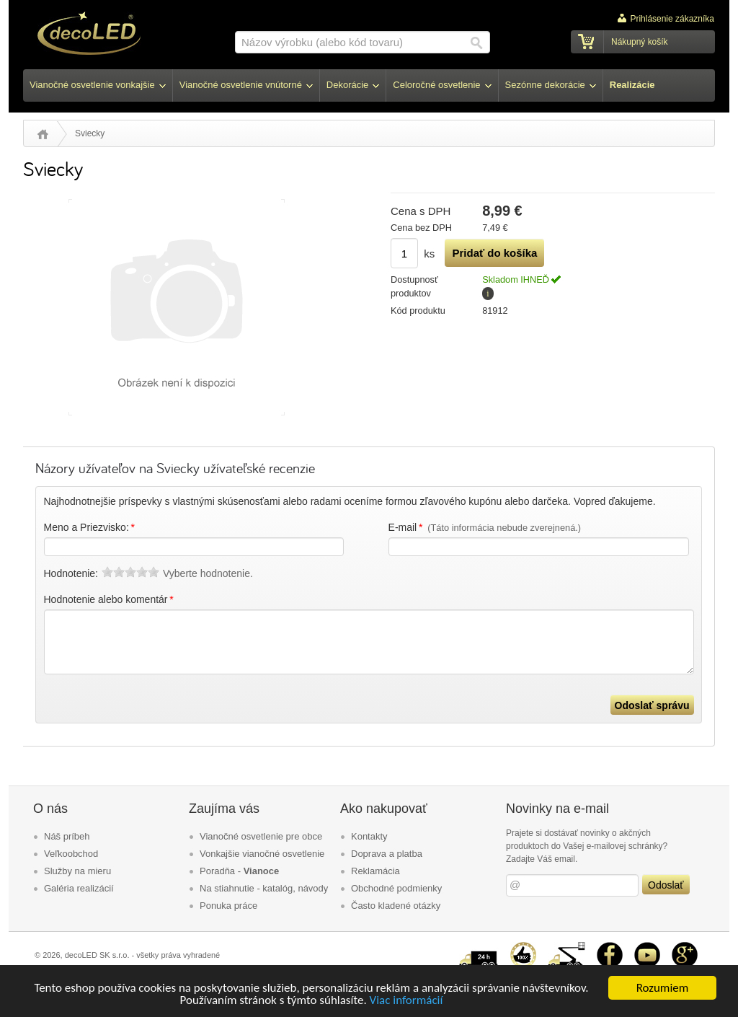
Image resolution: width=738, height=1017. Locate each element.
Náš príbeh (67, 836)
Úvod (42, 134)
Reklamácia (375, 871)
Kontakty (369, 836)
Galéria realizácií (79, 888)
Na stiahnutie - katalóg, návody (264, 888)
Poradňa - (239, 871)
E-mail (485, 527)
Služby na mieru (77, 871)
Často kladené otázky (395, 905)
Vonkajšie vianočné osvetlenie (262, 853)
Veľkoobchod (71, 853)
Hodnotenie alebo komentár (110, 599)
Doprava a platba (386, 853)
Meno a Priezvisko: (90, 527)
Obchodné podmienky (396, 888)
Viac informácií (406, 1000)
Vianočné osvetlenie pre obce (261, 836)
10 (153, 572)
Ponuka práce (228, 905)
